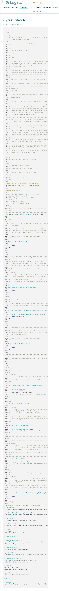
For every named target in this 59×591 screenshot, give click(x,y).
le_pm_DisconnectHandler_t (30, 214)
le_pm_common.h (21, 196)
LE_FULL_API (12, 311)
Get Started (6, 7)
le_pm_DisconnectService (21, 343)
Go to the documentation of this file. (13, 24)
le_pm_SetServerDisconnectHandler (34, 311)
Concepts (15, 7)
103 (6, 214)
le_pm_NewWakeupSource (35, 385)
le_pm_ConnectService (20, 242)
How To (38, 7)
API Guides (24, 7)
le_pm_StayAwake (24, 425)
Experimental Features (50, 7)
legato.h (19, 191)
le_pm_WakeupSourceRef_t (17, 385)
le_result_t (12, 287)
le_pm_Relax (22, 458)
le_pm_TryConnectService (27, 287)
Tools (31, 7)
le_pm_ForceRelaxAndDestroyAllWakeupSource (34, 493)
